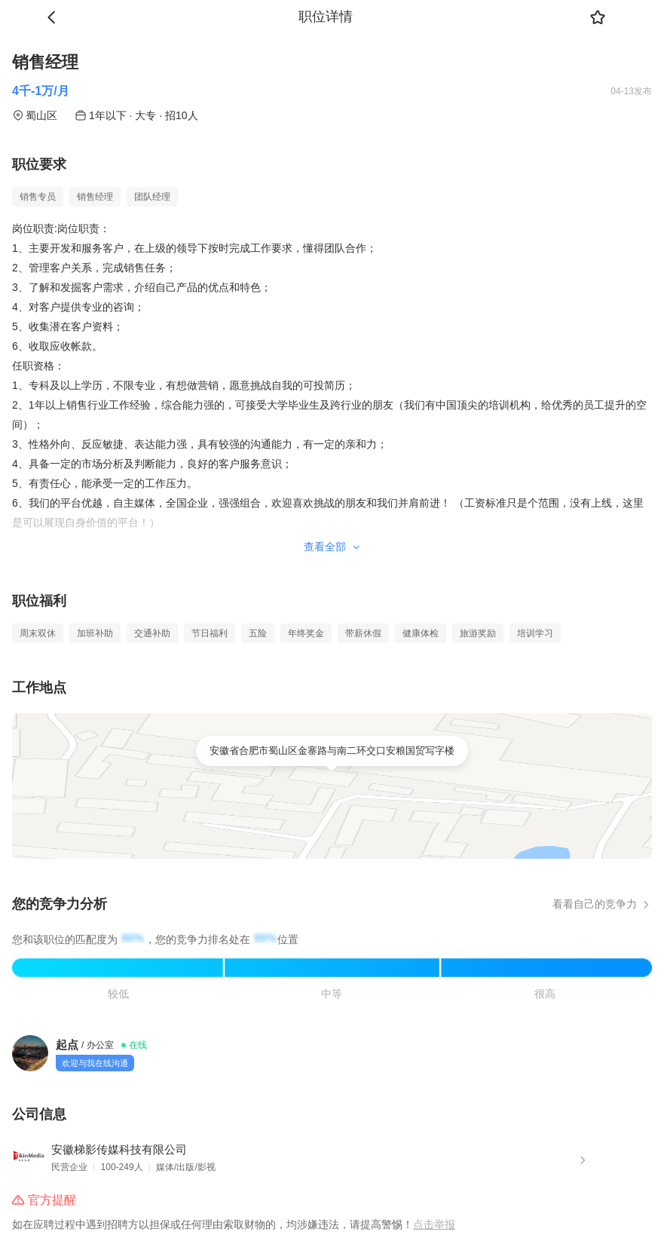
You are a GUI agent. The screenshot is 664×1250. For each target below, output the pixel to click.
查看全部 (332, 547)
